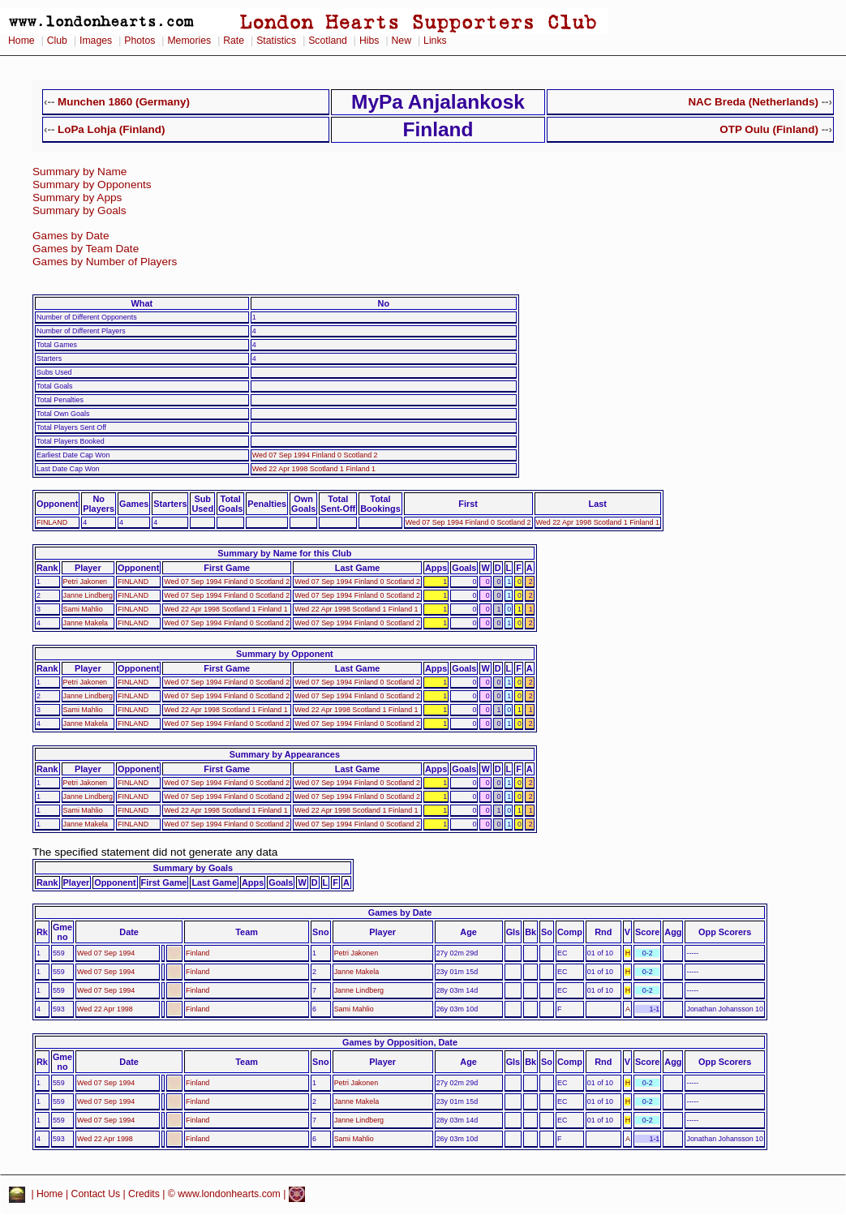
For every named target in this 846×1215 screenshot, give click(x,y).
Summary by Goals (79, 210)
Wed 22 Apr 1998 (105, 1009)
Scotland (327, 40)
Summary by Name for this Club (284, 553)
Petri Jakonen (85, 581)
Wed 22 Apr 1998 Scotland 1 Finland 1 (314, 469)
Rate (233, 40)
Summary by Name (79, 171)
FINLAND (52, 522)
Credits (144, 1194)
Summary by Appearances (285, 754)
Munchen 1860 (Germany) (124, 102)
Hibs (369, 40)
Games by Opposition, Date (399, 1042)
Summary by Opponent (284, 654)
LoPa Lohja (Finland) (111, 129)
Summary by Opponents (92, 184)
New (401, 40)
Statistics (276, 40)
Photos (139, 40)
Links (435, 40)
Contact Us (96, 1194)
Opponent (57, 504)
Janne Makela (85, 623)
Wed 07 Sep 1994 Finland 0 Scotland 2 (315, 455)
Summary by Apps (77, 197)
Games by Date (70, 236)
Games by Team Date (85, 249)
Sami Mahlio (83, 609)
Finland (197, 953)
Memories (189, 40)
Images (95, 40)
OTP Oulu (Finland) (768, 129)
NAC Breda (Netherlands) (753, 102)
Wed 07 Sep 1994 (106, 953)
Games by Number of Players (104, 261)
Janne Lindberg (88, 595)
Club (57, 40)
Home (21, 40)
